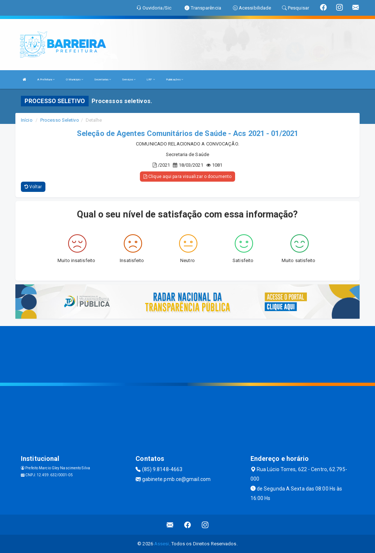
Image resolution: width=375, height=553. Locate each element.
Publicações (174, 79)
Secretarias (102, 79)
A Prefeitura (46, 79)
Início (27, 120)
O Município (74, 79)
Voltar (33, 186)
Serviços (128, 79)
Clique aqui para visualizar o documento (187, 176)
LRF (150, 79)
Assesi (161, 543)
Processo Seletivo (59, 120)
